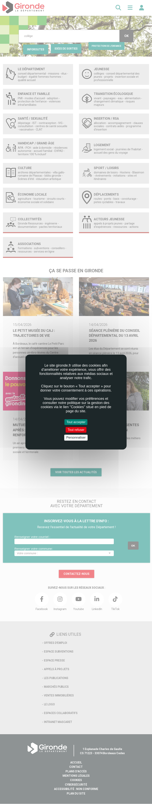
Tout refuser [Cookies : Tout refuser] (76, 429)
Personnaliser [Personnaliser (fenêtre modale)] (76, 437)
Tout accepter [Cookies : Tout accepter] (76, 422)
